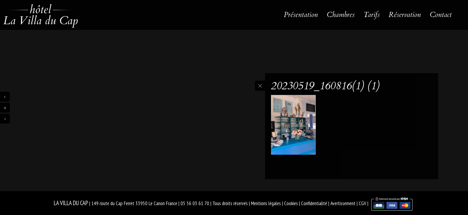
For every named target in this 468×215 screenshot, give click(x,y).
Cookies (291, 203)
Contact (441, 15)
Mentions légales (266, 203)
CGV (362, 203)
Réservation (405, 15)
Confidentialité (314, 203)
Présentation (301, 15)
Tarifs (372, 15)
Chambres (341, 15)
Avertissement (342, 203)
